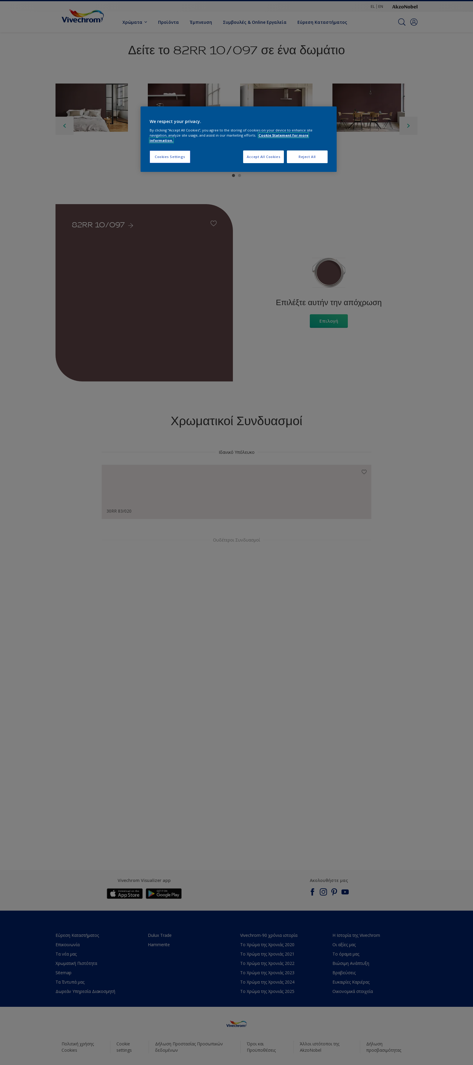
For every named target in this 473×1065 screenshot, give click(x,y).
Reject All (307, 156)
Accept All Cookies (263, 156)
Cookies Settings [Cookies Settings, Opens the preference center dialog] (170, 156)
